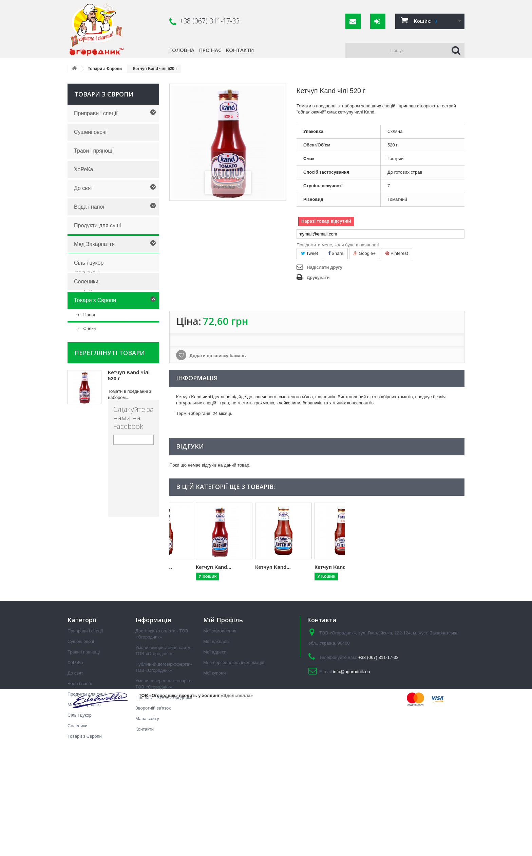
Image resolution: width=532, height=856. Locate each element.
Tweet (309, 253)
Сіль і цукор (88, 263)
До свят (83, 188)
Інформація (95, 352)
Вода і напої (89, 207)
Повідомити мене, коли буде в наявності (338, 244)
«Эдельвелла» (237, 841)
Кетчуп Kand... (187, 567)
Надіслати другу (324, 267)
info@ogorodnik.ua (351, 761)
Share (335, 253)
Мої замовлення (219, 720)
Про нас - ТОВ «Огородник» (108, 424)
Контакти (240, 50)
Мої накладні (216, 731)
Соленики (86, 281)
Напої (88, 314)
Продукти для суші (97, 225)
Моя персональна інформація (233, 752)
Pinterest (396, 253)
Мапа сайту (147, 808)
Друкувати (318, 277)
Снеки (89, 328)
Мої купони (214, 762)
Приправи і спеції (95, 113)
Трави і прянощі (94, 151)
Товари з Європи (95, 300)
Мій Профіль (223, 709)
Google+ (365, 253)
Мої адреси (214, 741)
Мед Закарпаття (94, 244)
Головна (181, 50)
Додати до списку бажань (217, 355)
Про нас (210, 50)
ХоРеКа (83, 169)
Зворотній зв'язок (153, 797)
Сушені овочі (90, 132)
